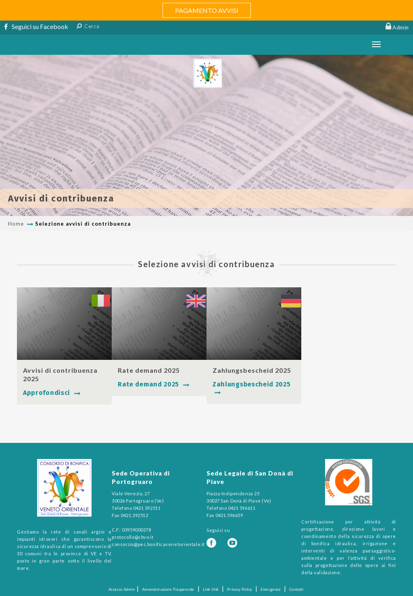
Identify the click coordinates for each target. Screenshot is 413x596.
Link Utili (211, 589)
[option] (206, 135)
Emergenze (271, 589)
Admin (400, 27)
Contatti (296, 589)
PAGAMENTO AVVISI (206, 10)
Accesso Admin (121, 589)
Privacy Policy (239, 589)
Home (16, 223)
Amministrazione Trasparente (168, 589)
